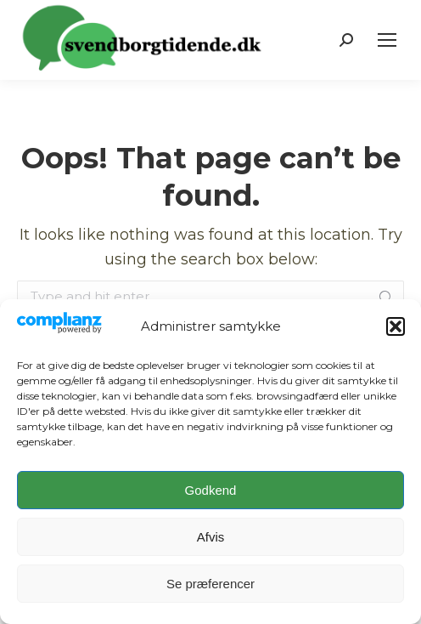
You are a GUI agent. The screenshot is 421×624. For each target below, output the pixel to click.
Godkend (211, 490)
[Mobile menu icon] (387, 40)
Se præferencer (210, 583)
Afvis (211, 537)
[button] (395, 326)
